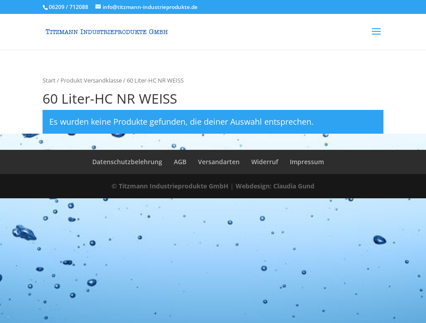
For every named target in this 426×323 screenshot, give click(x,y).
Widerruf (264, 161)
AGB (180, 161)
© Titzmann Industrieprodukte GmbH (170, 186)
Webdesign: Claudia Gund (275, 186)
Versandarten (219, 161)
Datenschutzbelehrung (127, 161)
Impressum (307, 161)
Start (49, 80)
